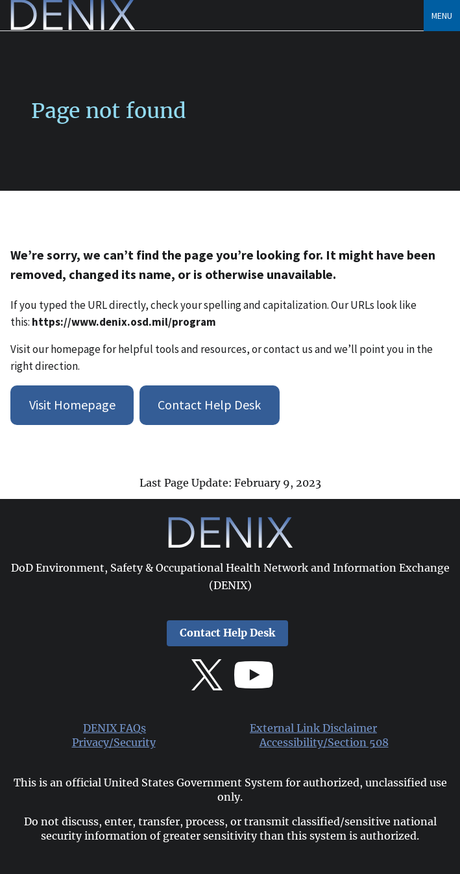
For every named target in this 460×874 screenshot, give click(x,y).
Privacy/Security (114, 742)
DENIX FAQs (114, 728)
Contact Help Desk (209, 404)
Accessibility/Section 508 (324, 742)
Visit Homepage (72, 404)
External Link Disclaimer (313, 728)
